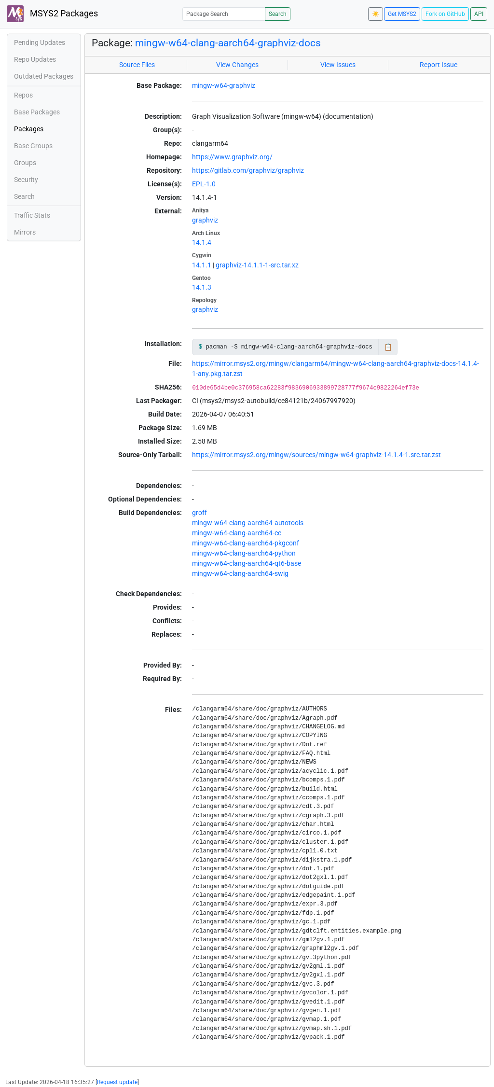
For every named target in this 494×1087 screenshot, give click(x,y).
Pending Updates (39, 42)
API (478, 14)
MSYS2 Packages (52, 13)
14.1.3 (201, 287)
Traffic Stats (32, 215)
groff (199, 512)
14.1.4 (201, 242)
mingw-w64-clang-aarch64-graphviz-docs (228, 43)
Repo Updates (35, 59)
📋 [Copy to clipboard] (388, 347)
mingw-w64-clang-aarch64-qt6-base (246, 563)
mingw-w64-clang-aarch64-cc (236, 533)
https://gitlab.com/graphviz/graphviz (248, 170)
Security (26, 179)
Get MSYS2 (402, 14)
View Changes (237, 65)
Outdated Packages (43, 76)
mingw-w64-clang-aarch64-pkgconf (245, 543)
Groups (25, 163)
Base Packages (37, 112)
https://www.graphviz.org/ (232, 157)
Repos (23, 95)
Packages (28, 129)
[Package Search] (223, 13)
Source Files (137, 65)
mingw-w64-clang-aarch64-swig (240, 573)
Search (278, 14)
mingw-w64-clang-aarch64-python (244, 553)
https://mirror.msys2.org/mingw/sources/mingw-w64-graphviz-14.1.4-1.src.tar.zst (316, 455)
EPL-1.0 (204, 184)
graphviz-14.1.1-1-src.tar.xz (257, 265)
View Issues (338, 65)
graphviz (205, 220)
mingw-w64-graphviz (223, 85)
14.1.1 (201, 265)
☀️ (375, 14)
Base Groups (33, 146)
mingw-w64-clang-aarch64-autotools (247, 523)
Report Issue (438, 65)
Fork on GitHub (445, 14)
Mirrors (25, 232)
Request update (117, 1082)
